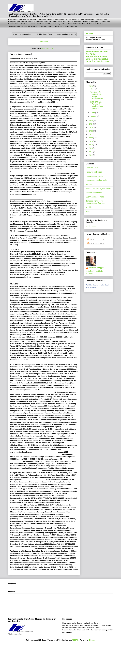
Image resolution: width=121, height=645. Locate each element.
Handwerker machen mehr (96, 180)
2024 (91, 124)
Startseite (44, 42)
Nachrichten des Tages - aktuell (98, 188)
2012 (91, 155)
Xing (87, 211)
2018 (91, 145)
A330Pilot (75, 640)
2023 (91, 127)
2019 (91, 141)
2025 (91, 121)
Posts (90, 239)
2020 (91, 138)
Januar (94, 116)
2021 (91, 134)
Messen (89, 184)
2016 (91, 148)
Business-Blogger (96, 268)
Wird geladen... (92, 226)
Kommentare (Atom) (48, 48)
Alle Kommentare (95, 243)
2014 (91, 152)
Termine (89, 33)
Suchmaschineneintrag (95, 197)
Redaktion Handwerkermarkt (94, 285)
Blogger (92, 640)
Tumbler (89, 207)
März (93, 113)
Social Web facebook (94, 193)
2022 (91, 131)
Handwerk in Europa (94, 172)
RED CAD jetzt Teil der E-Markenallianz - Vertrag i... (97, 105)
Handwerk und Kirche (94, 176)
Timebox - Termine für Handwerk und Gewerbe (95, 202)
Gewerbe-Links (92, 168)
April (93, 89)
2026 (91, 86)
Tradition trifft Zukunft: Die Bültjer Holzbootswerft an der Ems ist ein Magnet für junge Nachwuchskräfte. (98, 56)
